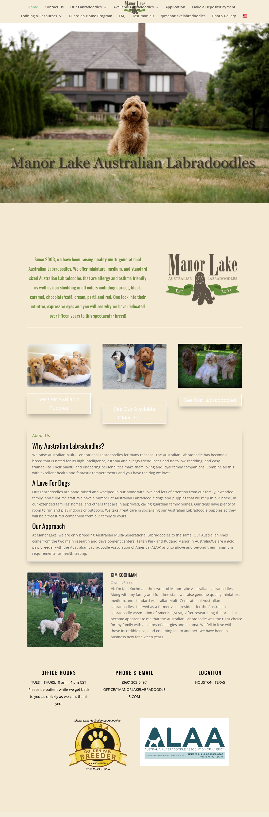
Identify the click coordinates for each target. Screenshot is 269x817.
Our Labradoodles (86, 7)
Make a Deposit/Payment (214, 7)
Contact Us (54, 7)
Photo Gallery (224, 16)
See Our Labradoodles (210, 400)
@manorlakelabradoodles (183, 16)
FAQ (122, 16)
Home (33, 7)
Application (175, 7)
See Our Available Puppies (58, 403)
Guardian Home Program (90, 16)
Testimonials (143, 16)
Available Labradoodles (133, 7)
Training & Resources (39, 16)
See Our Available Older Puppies (134, 413)
